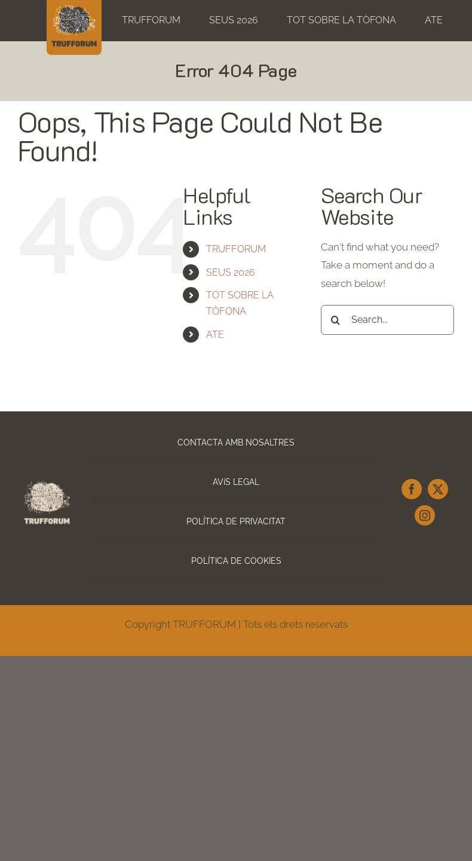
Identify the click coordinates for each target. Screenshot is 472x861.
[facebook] (411, 489)
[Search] (336, 320)
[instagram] (425, 515)
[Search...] (387, 320)
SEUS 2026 (230, 272)
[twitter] (438, 489)
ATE (215, 334)
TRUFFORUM (236, 249)
